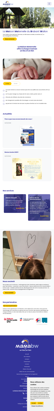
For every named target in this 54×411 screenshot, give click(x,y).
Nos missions (27, 356)
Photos (27, 376)
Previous (1, 207)
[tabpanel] (27, 97)
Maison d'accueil (27, 369)
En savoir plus (20, 208)
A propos (27, 359)
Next (52, 207)
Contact (27, 364)
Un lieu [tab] (7, 83)
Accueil (27, 354)
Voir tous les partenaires (10, 305)
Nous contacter (9, 39)
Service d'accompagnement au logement (27, 374)
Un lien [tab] (15, 83)
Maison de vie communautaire (27, 371)
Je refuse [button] (40, 403)
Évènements (27, 361)
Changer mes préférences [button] (37, 406)
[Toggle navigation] (49, 3)
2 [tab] (28, 222)
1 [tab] (26, 222)
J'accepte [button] (34, 403)
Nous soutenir (9, 293)
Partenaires (27, 366)
